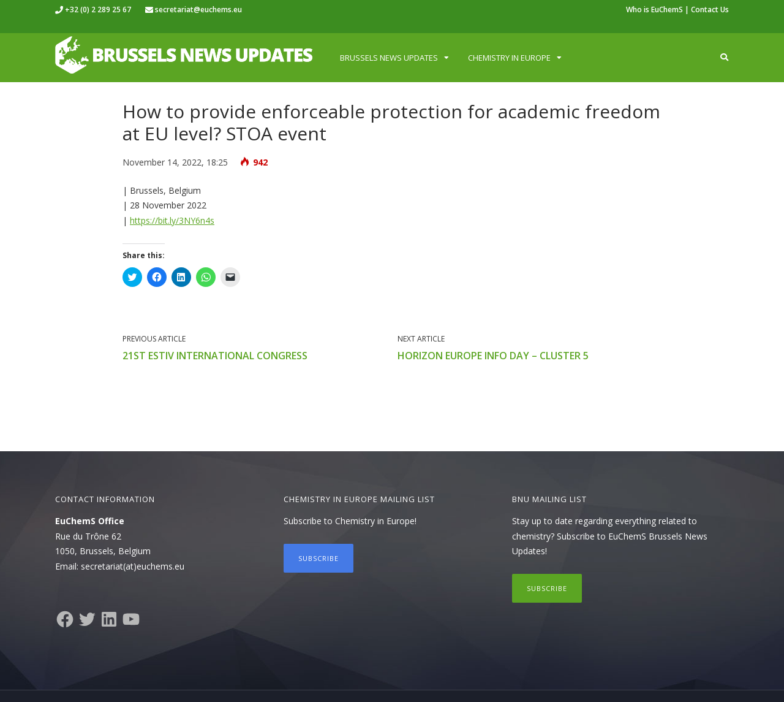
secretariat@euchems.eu (198, 9)
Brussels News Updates (389, 57)
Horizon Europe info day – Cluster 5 (493, 355)
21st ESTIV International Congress (215, 355)
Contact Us (710, 9)
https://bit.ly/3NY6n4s (172, 220)
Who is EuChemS (654, 9)
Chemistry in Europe (509, 57)
